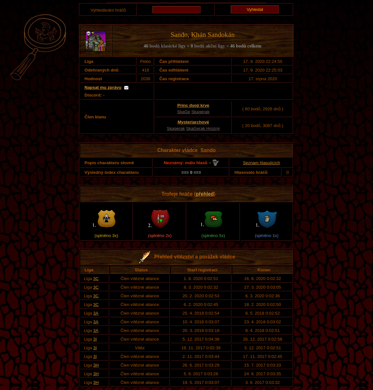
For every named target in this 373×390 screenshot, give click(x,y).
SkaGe (183, 111)
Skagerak (200, 111)
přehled (205, 194)
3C (96, 278)
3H (96, 365)
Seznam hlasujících (261, 162)
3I (95, 339)
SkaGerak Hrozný (203, 128)
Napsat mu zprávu (102, 87)
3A (95, 313)
